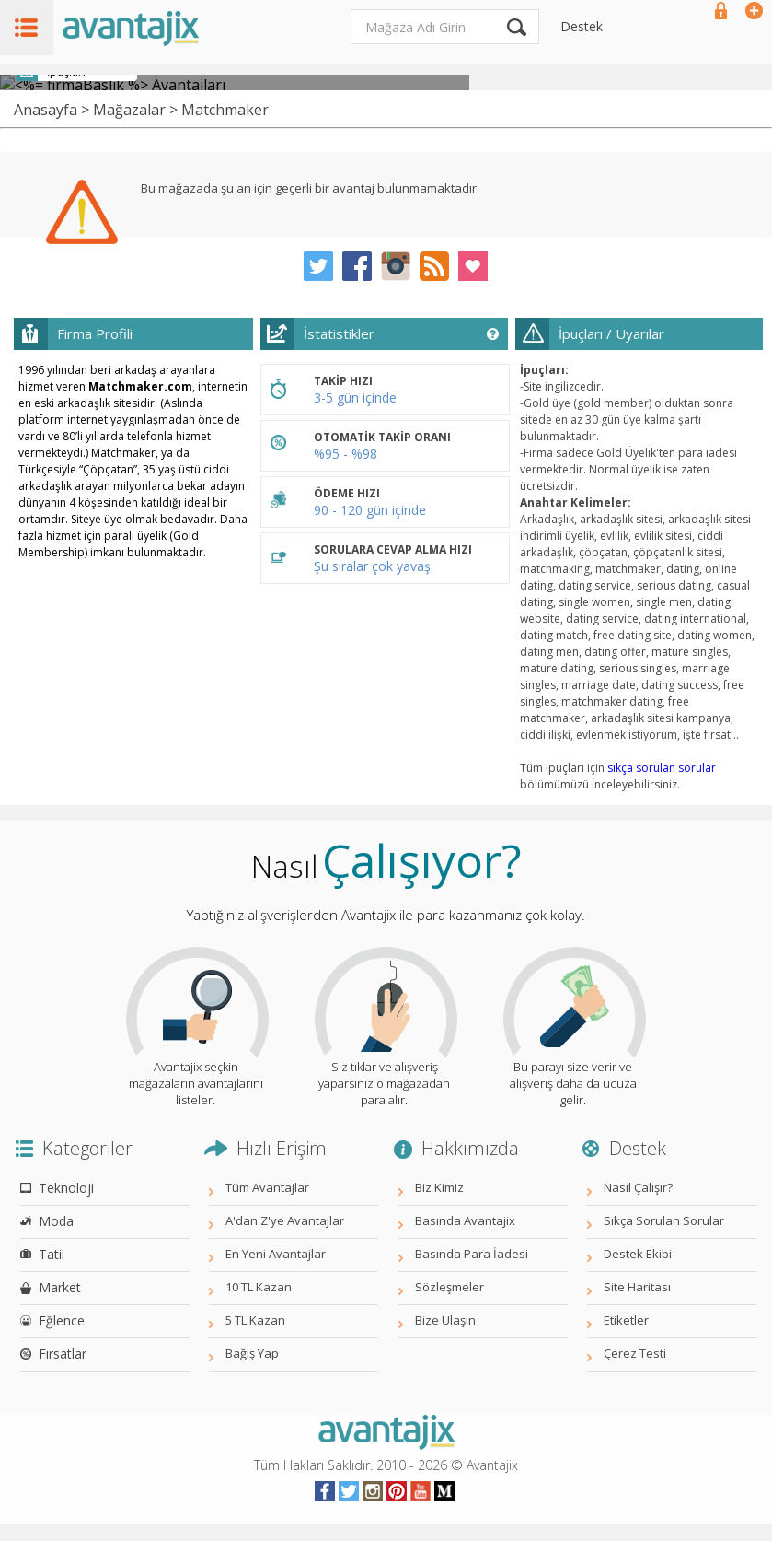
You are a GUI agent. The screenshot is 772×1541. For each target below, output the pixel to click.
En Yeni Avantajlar (275, 1253)
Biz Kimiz (439, 1187)
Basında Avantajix (465, 1220)
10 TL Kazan (258, 1286)
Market (60, 1287)
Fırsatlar (62, 1353)
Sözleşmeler (449, 1286)
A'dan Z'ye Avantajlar (284, 1220)
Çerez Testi (635, 1353)
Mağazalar (129, 109)
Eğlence (62, 1320)
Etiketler (626, 1320)
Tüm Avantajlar (267, 1187)
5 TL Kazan (255, 1320)
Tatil (51, 1254)
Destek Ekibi (638, 1253)
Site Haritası (637, 1286)
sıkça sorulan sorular (661, 768)
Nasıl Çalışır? (638, 1187)
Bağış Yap (252, 1353)
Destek (581, 26)
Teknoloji (66, 1188)
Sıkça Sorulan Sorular (664, 1220)
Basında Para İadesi (471, 1253)
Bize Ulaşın (445, 1320)
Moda (56, 1221)
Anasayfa (45, 109)
